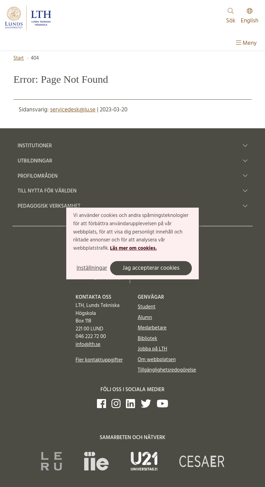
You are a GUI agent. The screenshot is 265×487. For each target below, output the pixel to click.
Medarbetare (152, 328)
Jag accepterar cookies (150, 268)
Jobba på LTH (152, 349)
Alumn (145, 318)
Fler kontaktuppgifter (99, 360)
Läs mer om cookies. (133, 248)
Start (18, 58)
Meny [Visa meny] (246, 43)
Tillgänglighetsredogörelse (167, 370)
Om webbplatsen (157, 360)
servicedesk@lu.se (73, 110)
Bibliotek (147, 339)
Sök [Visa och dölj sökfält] (230, 17)
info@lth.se (88, 344)
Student (146, 307)
